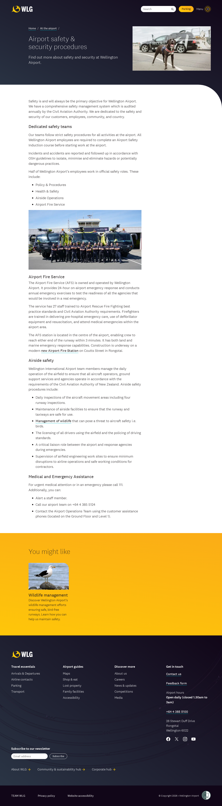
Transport (18, 691)
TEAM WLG (18, 796)
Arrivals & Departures (25, 673)
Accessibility (71, 698)
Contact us (173, 674)
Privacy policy (46, 796)
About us (121, 673)
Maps (66, 673)
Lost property (72, 685)
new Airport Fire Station (59, 350)
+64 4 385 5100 (177, 712)
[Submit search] (172, 9)
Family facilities (73, 691)
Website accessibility (81, 796)
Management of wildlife (53, 421)
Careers (120, 679)
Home (32, 28)
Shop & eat (70, 679)
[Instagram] (185, 739)
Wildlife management (48, 595)
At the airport (48, 28)
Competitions (124, 691)
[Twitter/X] (177, 739)
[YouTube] (193, 739)
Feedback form (176, 683)
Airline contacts (22, 679)
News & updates (125, 685)
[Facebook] (168, 739)
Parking (186, 9)
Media (119, 698)
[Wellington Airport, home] (22, 9)
